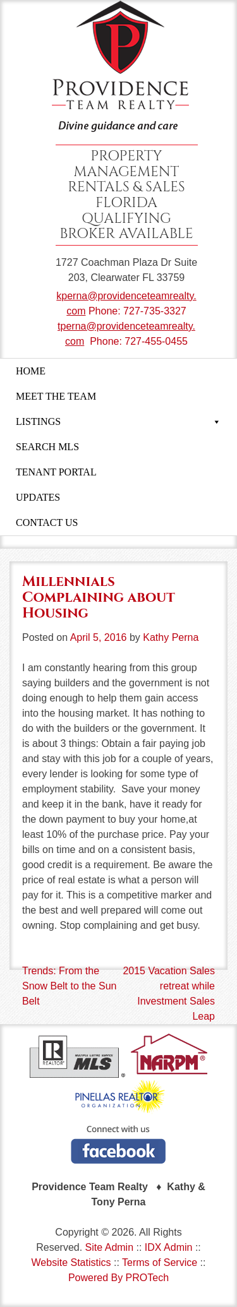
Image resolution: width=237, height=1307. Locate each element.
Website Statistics (71, 1262)
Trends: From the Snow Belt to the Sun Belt (69, 985)
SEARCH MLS (47, 446)
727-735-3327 (154, 311)
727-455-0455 (156, 341)
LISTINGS (118, 421)
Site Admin (109, 1247)
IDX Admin (169, 1247)
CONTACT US (47, 522)
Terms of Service (159, 1262)
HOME (31, 371)
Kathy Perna (170, 637)
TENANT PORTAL (56, 472)
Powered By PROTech (118, 1277)
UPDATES (38, 497)
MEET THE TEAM (56, 396)
